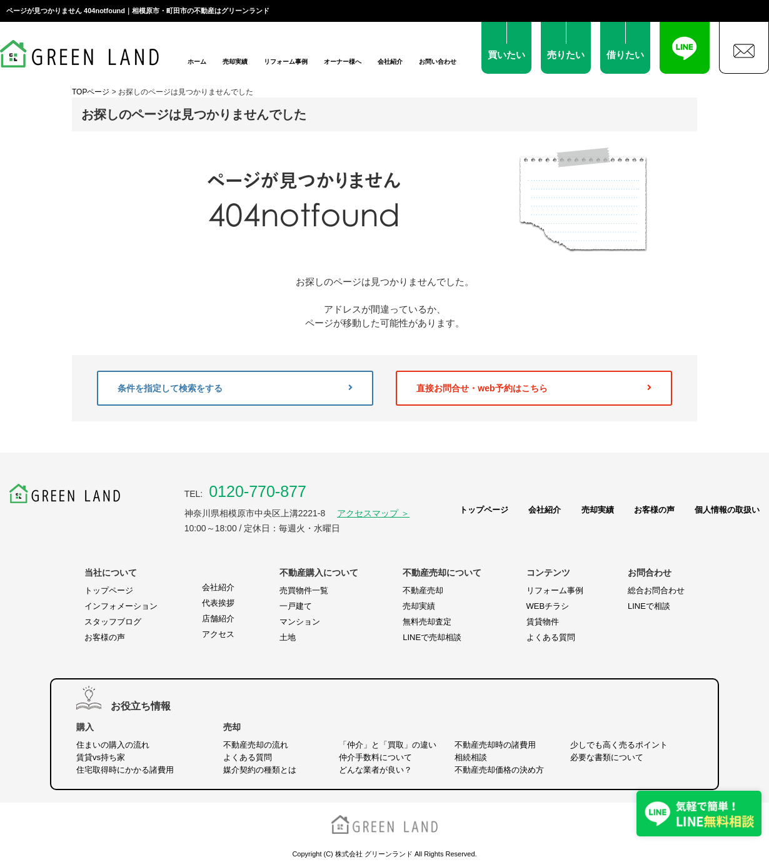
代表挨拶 (218, 603)
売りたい (566, 54)
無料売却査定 (427, 621)
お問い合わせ (437, 61)
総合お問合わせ (656, 590)
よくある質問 (550, 637)
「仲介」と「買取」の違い (387, 744)
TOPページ (90, 92)
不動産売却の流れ (255, 744)
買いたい (506, 54)
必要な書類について (606, 757)
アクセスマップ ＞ (373, 513)
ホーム (197, 61)
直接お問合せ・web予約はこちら (533, 388)
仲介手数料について (375, 757)
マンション (299, 621)
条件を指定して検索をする (235, 388)
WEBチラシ (548, 606)
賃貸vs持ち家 (100, 757)
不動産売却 (423, 590)
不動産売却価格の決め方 (499, 769)
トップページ (484, 509)
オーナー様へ (342, 61)
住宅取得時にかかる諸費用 (125, 769)
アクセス (218, 634)
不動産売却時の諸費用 (495, 744)
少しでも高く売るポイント (619, 744)
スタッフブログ (112, 621)
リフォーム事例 (286, 61)
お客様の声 (654, 509)
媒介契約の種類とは (259, 769)
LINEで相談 (649, 606)
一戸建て (295, 606)
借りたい (625, 54)
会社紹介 (390, 61)
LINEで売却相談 (432, 637)
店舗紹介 (218, 618)
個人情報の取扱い (727, 509)
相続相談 (471, 757)
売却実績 (235, 61)
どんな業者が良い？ (375, 769)
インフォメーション (121, 606)
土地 (287, 637)
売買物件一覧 (303, 590)
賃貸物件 (542, 621)
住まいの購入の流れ (112, 744)
